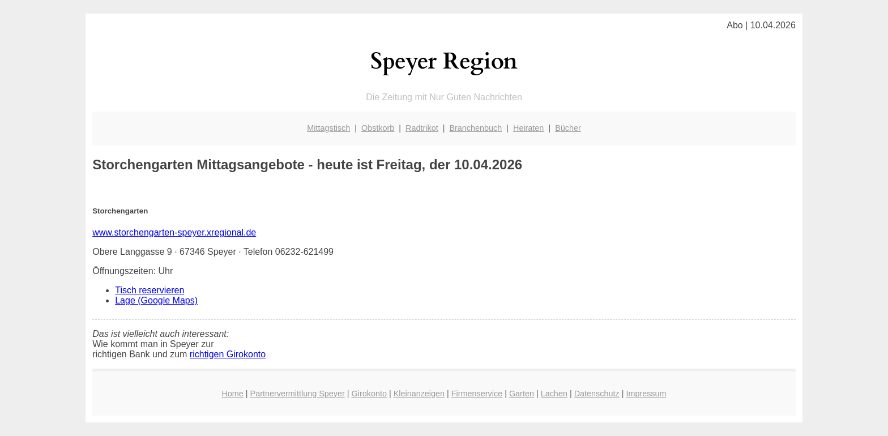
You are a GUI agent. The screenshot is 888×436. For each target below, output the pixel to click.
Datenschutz (597, 393)
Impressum (646, 393)
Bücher (568, 127)
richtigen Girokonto (228, 354)
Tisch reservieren (149, 290)
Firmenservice (476, 393)
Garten (521, 393)
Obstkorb (377, 127)
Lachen (554, 393)
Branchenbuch (475, 127)
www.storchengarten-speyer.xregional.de (174, 232)
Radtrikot (421, 127)
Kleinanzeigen (419, 393)
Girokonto (369, 393)
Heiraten (528, 127)
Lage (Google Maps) (156, 300)
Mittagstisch (328, 127)
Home (232, 393)
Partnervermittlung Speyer (297, 393)
